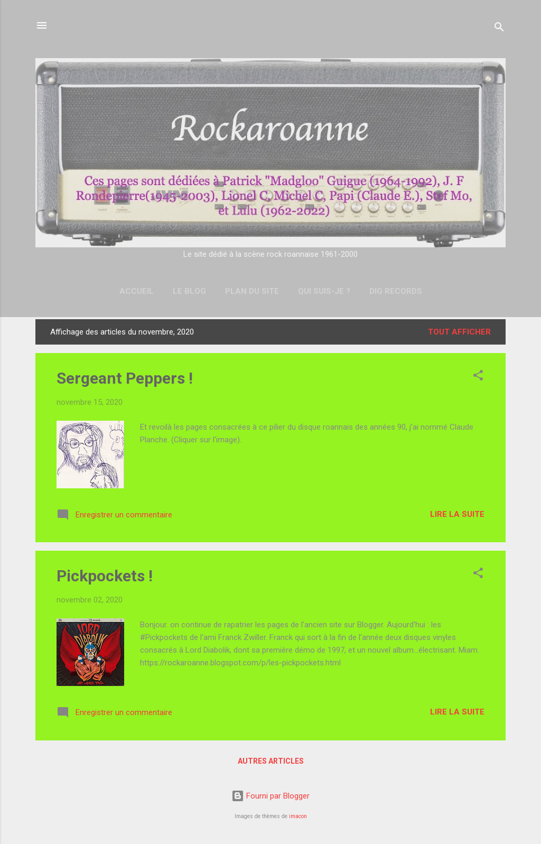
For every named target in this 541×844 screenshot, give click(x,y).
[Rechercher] (499, 29)
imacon (298, 816)
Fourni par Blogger (270, 796)
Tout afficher (459, 332)
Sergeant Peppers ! (125, 378)
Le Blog (189, 291)
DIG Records (395, 291)
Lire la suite (457, 514)
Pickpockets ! (105, 576)
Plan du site (252, 291)
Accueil (136, 291)
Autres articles (271, 761)
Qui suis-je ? (324, 291)
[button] (478, 377)
